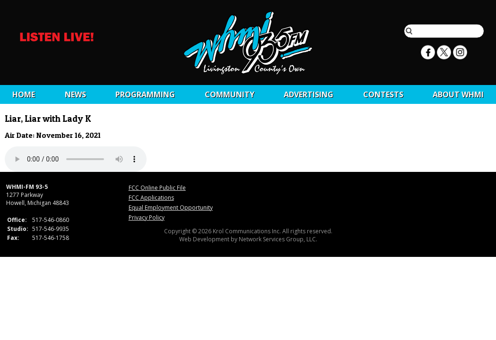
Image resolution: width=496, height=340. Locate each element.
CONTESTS (383, 94)
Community (229, 94)
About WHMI (458, 94)
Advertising (308, 94)
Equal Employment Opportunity (171, 208)
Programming (145, 94)
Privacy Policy (147, 217)
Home (23, 94)
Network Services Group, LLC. (278, 239)
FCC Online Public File (157, 188)
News (75, 94)
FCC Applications (151, 198)
